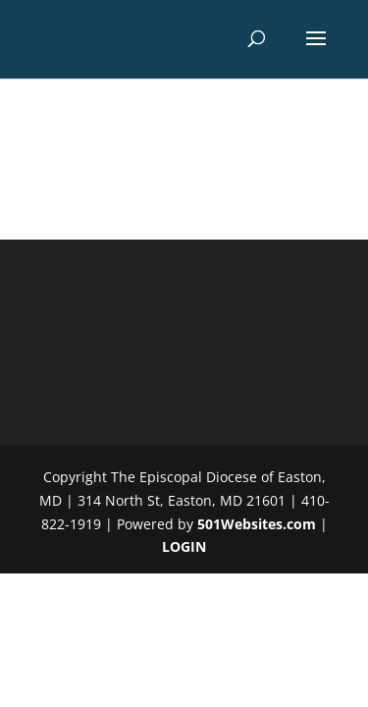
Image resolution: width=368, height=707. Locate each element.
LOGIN (184, 546)
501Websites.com (256, 524)
